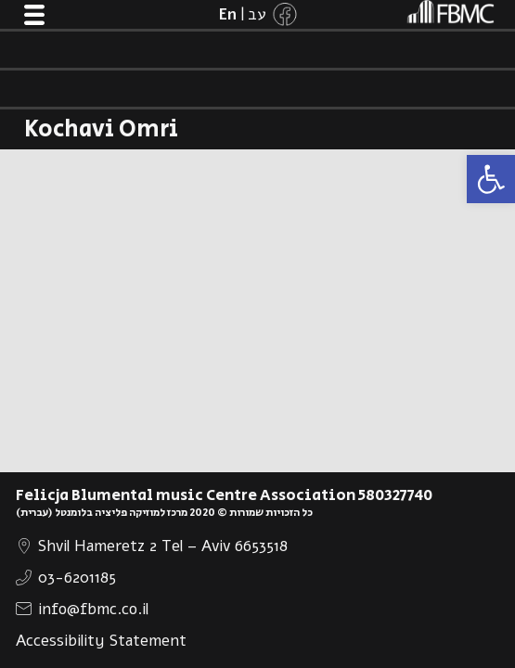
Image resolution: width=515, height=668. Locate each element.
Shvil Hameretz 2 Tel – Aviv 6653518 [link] (163, 546)
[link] (491, 179)
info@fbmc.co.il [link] (93, 609)
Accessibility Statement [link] (101, 640)
